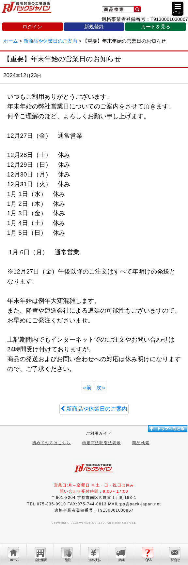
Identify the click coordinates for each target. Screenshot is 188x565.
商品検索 (140, 443)
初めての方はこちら (51, 443)
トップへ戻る (167, 428)
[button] (177, 9)
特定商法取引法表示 (101, 443)
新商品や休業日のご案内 (94, 408)
